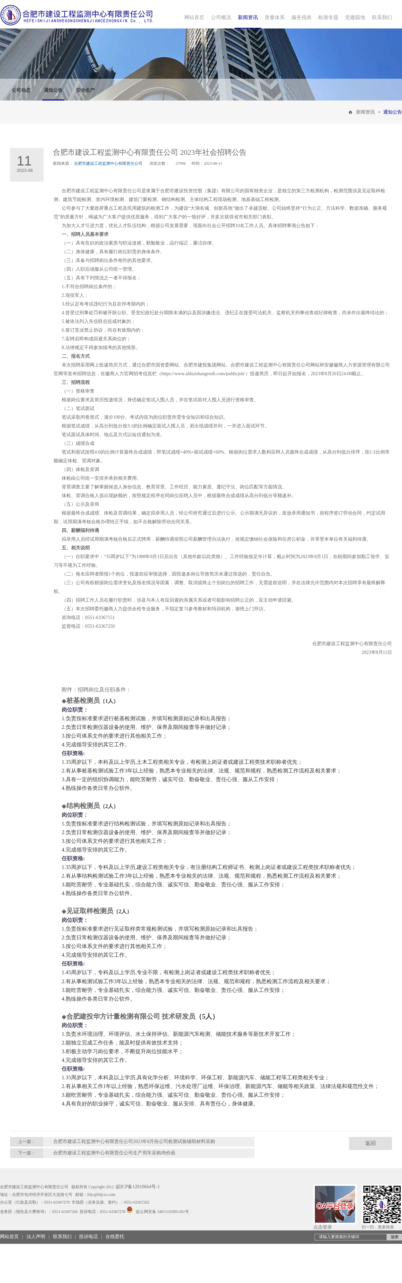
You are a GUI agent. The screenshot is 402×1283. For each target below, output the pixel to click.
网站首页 (9, 1236)
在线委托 (115, 1236)
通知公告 (53, 90)
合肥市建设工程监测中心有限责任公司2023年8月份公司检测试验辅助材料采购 (134, 1141)
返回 (370, 1143)
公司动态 (21, 90)
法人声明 (35, 1236)
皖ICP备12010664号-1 (138, 1186)
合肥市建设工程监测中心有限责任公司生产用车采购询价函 (114, 1152)
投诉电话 (88, 1236)
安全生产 (85, 90)
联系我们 (62, 1236)
